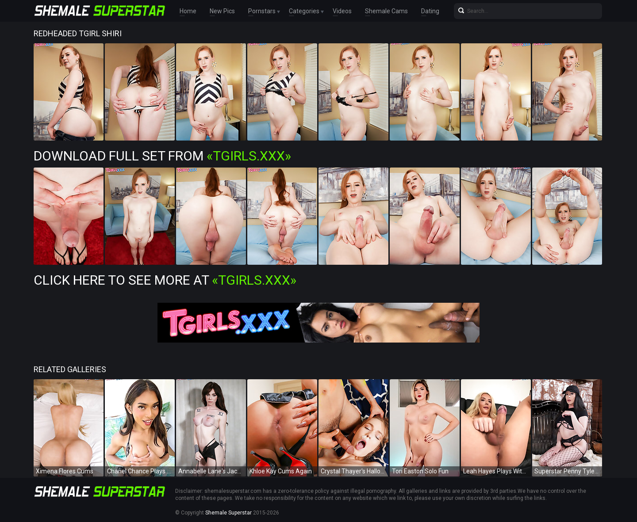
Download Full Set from (162, 156)
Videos (342, 11)
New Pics (222, 11)
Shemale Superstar (228, 513)
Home (188, 11)
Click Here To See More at (165, 280)
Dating (430, 11)
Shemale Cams (386, 11)
